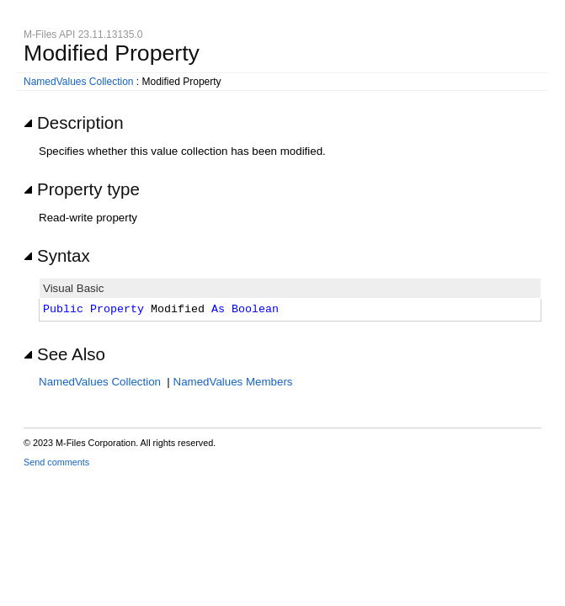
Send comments (56, 462)
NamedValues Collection (79, 82)
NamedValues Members (233, 381)
